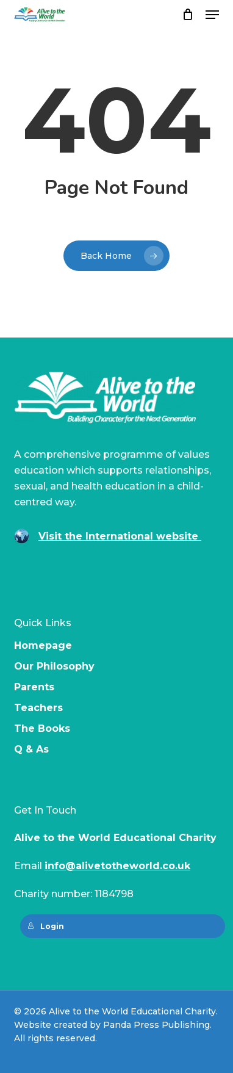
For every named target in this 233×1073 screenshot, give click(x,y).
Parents (34, 687)
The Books (42, 728)
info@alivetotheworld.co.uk (117, 866)
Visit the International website (119, 536)
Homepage (43, 645)
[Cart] (187, 14)
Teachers (38, 708)
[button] (212, 15)
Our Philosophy (54, 666)
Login (45, 926)
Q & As (31, 749)
